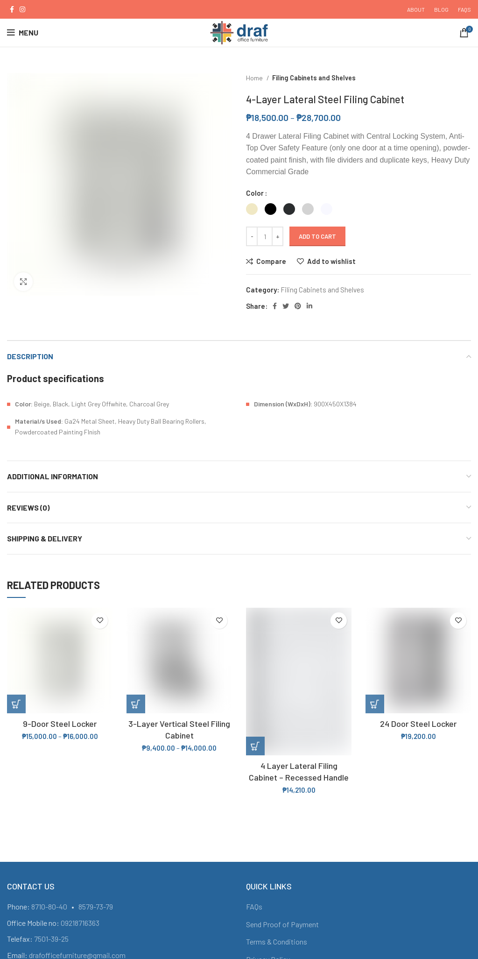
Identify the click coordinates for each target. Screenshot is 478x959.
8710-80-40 (49, 906)
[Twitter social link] (286, 306)
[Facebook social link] (12, 9)
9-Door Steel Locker (60, 723)
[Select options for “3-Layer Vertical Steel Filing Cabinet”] (136, 704)
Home (255, 78)
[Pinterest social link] (298, 306)
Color (255, 193)
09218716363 (80, 922)
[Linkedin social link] (309, 306)
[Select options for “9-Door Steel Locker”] (16, 704)
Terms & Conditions (276, 941)
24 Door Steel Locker (418, 723)
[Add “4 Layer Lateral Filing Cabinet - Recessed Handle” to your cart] (255, 746)
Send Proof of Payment (282, 924)
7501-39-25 (51, 938)
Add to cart (317, 236)
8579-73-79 (95, 906)
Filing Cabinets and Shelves (314, 78)
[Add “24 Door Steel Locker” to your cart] (375, 704)
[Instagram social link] (22, 9)
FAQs (254, 906)
